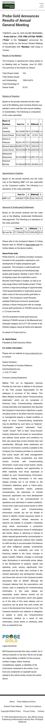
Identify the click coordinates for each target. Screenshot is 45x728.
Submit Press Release (13, 706)
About (12, 701)
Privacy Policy (29, 711)
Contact (41, 711)
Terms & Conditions (33, 706)
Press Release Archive (26, 701)
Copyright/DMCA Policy (11, 711)
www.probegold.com (33, 353)
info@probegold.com (11, 369)
